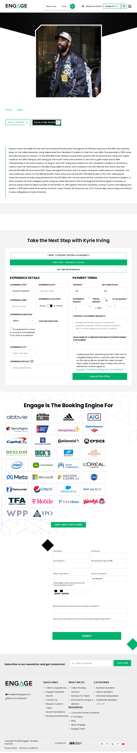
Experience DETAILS (20, 362)
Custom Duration (48, 321)
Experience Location (49, 299)
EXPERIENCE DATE (47, 285)
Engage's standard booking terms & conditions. (100, 370)
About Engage (78, 726)
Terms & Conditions (28, 749)
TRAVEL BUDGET (99, 301)
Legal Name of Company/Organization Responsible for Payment (100, 339)
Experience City (18, 347)
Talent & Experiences (56, 689)
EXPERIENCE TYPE (18, 285)
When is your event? (61, 577)
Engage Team (78, 730)
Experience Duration (21, 315)
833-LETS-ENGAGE (17, 699)
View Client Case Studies (68, 526)
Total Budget (119, 299)
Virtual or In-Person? (99, 577)
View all (100, 705)
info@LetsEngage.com (19, 695)
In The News (77, 718)
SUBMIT (73, 637)
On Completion (110, 285)
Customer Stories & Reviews (85, 714)
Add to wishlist (20, 123)
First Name (57, 554)
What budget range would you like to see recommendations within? (69, 587)
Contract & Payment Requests (89, 316)
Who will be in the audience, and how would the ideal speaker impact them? (82, 622)
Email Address (59, 564)
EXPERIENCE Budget (80, 301)
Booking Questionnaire (57, 717)
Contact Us (51, 701)
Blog (73, 722)
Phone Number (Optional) (101, 564)
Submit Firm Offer (100, 377)
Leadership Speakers (106, 701)
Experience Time (18, 300)
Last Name (95, 554)
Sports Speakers (104, 693)
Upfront (77, 285)
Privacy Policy (11, 749)
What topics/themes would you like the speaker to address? (76, 609)
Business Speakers (105, 689)
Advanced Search (92, 6)
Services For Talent (80, 697)
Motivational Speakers (107, 697)
